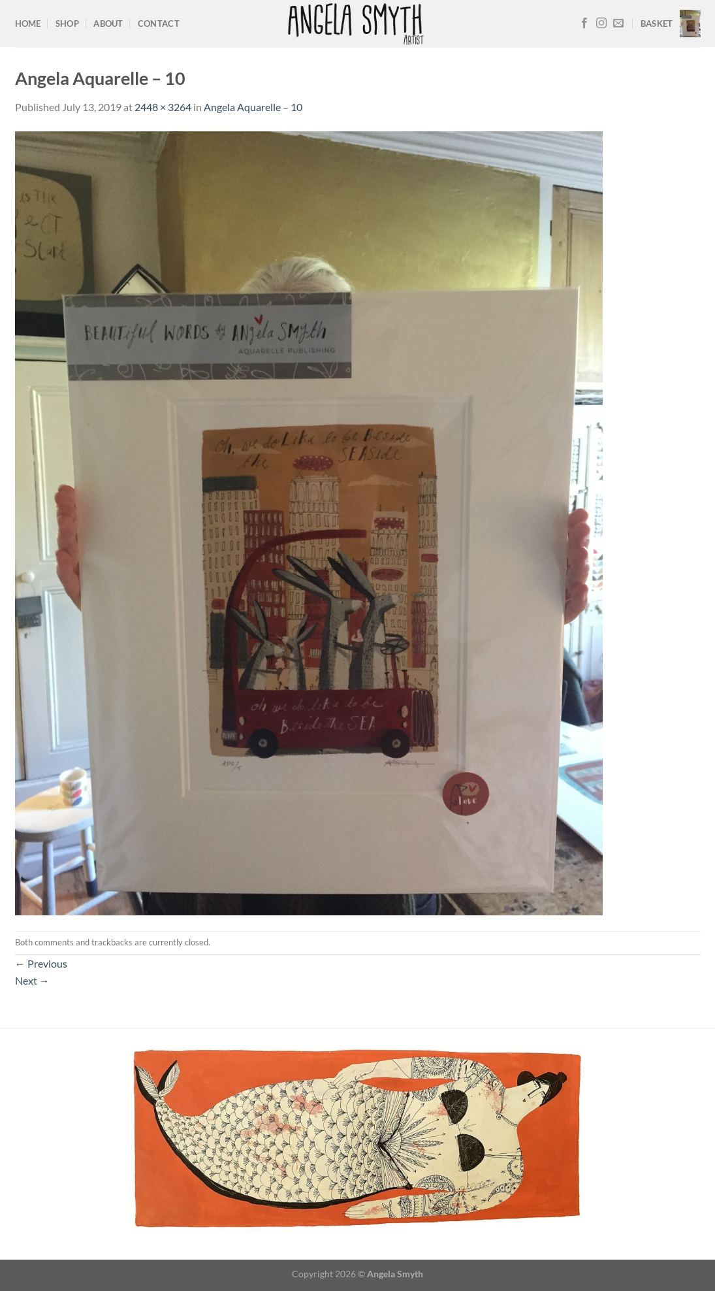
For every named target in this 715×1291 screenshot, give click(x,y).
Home (28, 23)
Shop (67, 23)
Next (32, 980)
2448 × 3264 (163, 107)
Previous (41, 963)
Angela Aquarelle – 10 (253, 107)
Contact (159, 23)
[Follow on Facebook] (584, 23)
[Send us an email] (618, 23)
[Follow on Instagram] (601, 23)
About (108, 23)
